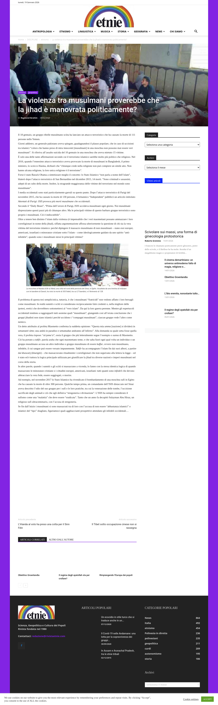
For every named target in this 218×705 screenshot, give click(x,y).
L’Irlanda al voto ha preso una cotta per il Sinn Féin (43, 526)
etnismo (66, 31)
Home (21, 39)
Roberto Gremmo (153, 240)
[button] (196, 31)
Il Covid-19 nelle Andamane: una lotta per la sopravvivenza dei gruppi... (118, 637)
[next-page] (26, 585)
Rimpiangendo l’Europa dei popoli (116, 575)
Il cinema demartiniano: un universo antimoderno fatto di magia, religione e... (180, 263)
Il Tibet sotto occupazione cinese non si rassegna (114, 526)
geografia (142, 31)
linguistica (87, 31)
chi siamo (177, 31)
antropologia (43, 31)
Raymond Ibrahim (29, 118)
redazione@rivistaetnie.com (48, 636)
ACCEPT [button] (207, 699)
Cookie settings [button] (191, 699)
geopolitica (32, 92)
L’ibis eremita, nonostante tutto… (182, 293)
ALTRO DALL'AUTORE (61, 539)
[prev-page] (20, 585)
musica (107, 31)
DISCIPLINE (32, 39)
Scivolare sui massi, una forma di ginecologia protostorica (171, 234)
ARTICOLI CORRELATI (32, 539)
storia (123, 31)
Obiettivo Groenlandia (29, 575)
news (160, 31)
